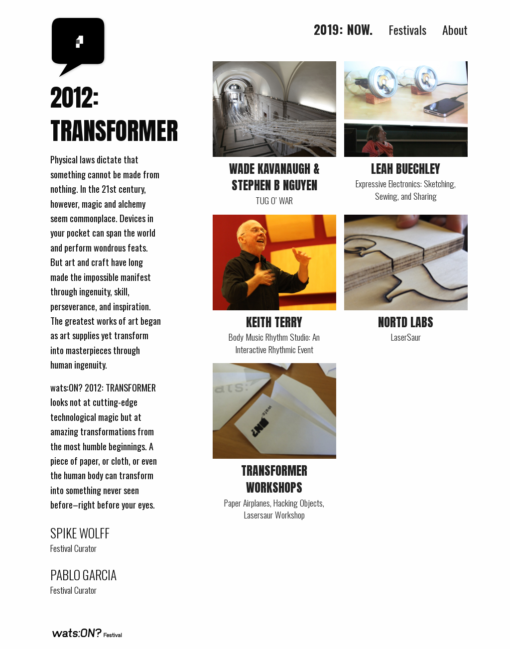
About (455, 29)
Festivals (407, 29)
